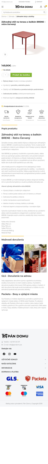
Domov (4, 16)
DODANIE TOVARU (24, 1)
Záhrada (11, 16)
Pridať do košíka (21, 75)
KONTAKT (39, 1)
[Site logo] (24, 6)
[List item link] (24, 342)
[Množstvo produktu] (5, 75)
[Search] (24, 12)
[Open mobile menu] (2, 7)
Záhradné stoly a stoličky (25, 16)
